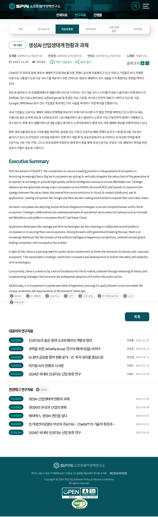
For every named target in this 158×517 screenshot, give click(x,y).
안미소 (91, 56)
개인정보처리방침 (118, 473)
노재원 (130, 56)
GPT (71, 296)
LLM (130, 296)
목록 (137, 317)
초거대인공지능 (110, 296)
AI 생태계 (36, 296)
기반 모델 (88, 296)
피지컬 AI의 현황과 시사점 (46, 366)
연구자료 (80, 15)
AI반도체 (19, 303)
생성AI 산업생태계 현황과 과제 (49, 399)
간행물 (98, 15)
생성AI (17, 296)
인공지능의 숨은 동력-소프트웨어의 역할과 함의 (60, 340)
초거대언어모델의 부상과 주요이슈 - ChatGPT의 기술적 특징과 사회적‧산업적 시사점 (70, 424)
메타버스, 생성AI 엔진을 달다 (48, 416)
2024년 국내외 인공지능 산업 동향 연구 (55, 374)
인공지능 (54, 296)
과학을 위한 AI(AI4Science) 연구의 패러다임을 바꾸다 (64, 349)
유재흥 (12, 56)
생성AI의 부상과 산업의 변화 (47, 407)
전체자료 (61, 15)
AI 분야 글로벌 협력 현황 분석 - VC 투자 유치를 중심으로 (66, 357)
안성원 (52, 56)
